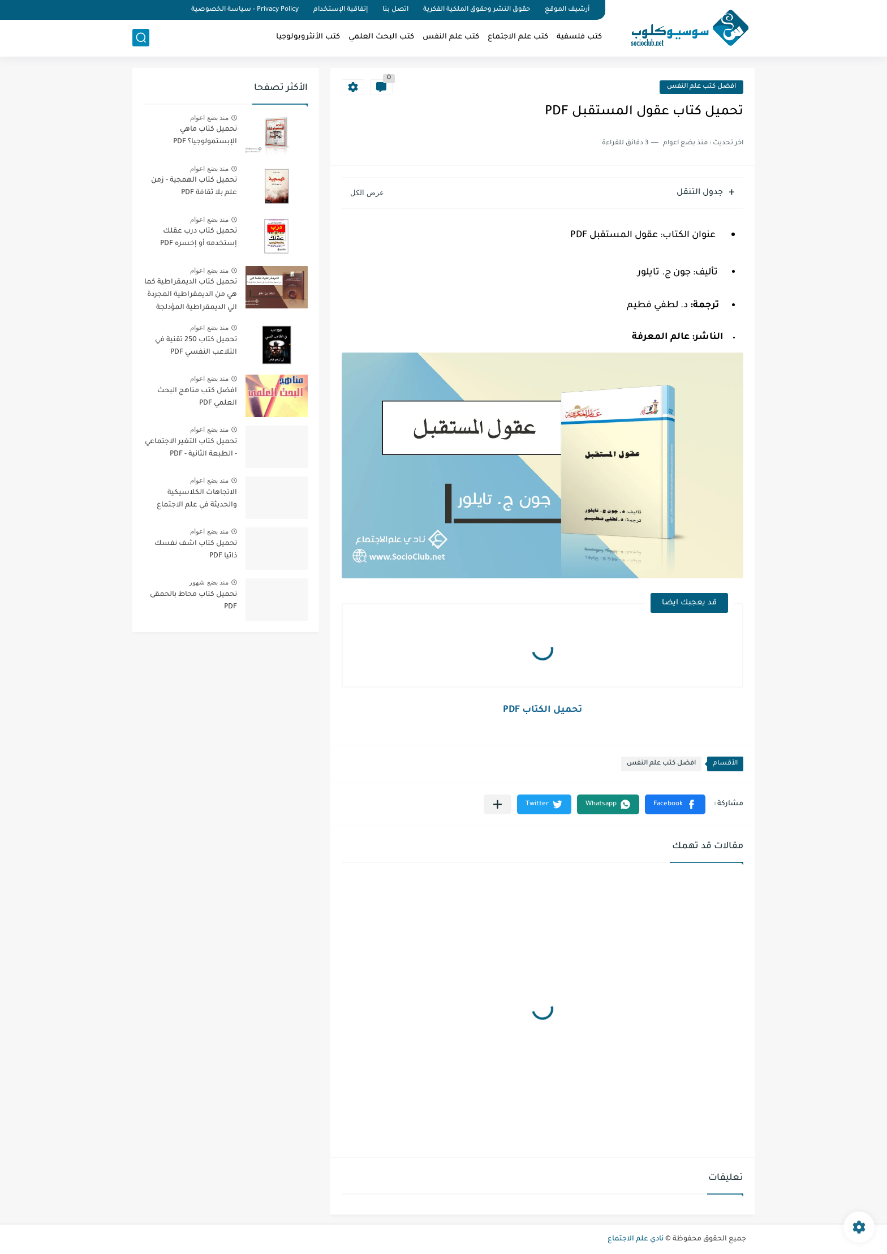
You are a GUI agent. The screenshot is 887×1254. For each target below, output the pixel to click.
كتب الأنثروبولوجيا (308, 37)
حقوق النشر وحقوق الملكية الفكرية (476, 10)
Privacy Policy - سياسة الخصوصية (245, 10)
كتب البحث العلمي (381, 37)
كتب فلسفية (579, 37)
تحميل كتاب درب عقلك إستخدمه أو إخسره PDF (198, 237)
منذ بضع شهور (209, 582)
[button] (675, 804)
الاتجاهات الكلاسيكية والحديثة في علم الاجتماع (197, 499)
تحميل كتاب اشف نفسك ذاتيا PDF (195, 550)
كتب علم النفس (451, 37)
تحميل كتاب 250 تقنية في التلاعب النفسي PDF (196, 346)
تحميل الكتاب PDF (542, 710)
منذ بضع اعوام (209, 118)
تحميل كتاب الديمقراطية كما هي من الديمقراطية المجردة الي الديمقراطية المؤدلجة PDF (190, 296)
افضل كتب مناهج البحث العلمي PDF (197, 397)
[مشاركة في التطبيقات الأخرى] (497, 804)
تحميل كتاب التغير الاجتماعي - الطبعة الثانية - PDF (191, 448)
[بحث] (140, 37)
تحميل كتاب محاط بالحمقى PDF (193, 601)
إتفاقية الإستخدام (340, 10)
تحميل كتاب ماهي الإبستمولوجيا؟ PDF (205, 136)
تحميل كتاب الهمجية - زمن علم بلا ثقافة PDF (194, 187)
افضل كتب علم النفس (701, 87)
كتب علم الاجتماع (518, 37)
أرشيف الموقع (567, 10)
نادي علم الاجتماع (636, 1239)
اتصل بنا (395, 10)
